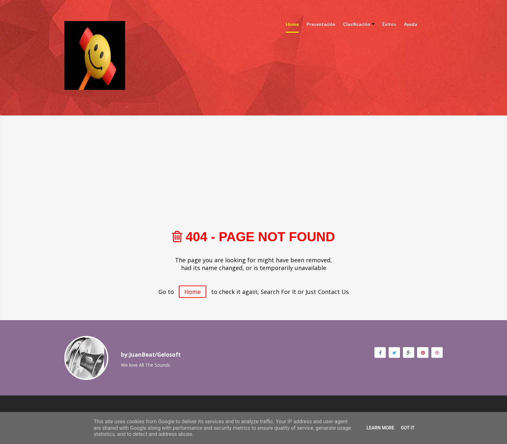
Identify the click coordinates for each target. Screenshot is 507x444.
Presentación (321, 24)
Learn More (380, 427)
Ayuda (410, 24)
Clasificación (358, 24)
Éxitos (389, 24)
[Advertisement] (253, 160)
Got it (408, 427)
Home (292, 24)
